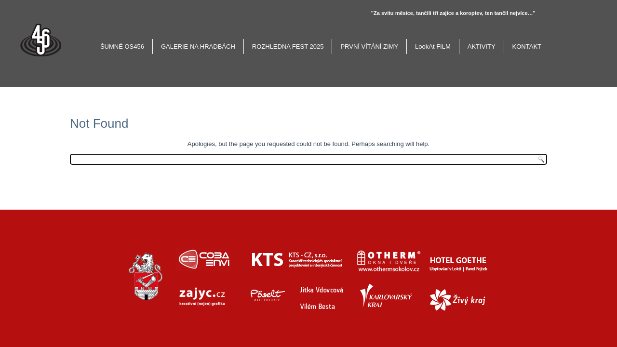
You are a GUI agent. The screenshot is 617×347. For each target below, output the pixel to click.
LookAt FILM (433, 46)
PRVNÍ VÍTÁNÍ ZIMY (369, 46)
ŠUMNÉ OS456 (122, 46)
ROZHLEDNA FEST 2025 (288, 46)
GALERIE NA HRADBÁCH (198, 46)
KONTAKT (526, 46)
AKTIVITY (482, 46)
